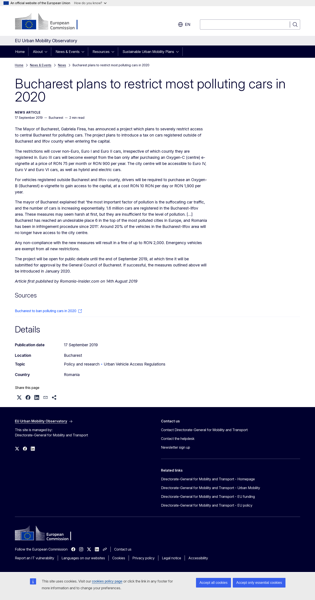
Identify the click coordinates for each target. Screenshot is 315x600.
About (38, 51)
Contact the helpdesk (177, 438)
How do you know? (90, 3)
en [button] (184, 24)
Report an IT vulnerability (34, 558)
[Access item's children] (47, 51)
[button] (19, 397)
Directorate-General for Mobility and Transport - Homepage (208, 479)
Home (20, 51)
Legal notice (171, 558)
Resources (101, 51)
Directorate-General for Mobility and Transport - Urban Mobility (210, 488)
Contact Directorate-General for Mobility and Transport (204, 430)
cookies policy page (107, 581)
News (62, 65)
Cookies (118, 558)
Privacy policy (143, 558)
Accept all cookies (214, 582)
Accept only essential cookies (259, 582)
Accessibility (198, 558)
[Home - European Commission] (50, 22)
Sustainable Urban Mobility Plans (148, 51)
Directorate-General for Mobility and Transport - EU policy (206, 505)
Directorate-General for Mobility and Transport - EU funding (208, 496)
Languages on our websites (83, 558)
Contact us (122, 549)
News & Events (68, 51)
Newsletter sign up (175, 447)
